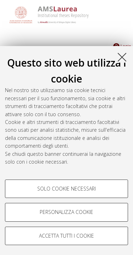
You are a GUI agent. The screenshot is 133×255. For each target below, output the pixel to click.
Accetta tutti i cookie (66, 235)
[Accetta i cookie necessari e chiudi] (122, 57)
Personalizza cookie (66, 212)
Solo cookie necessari (66, 188)
